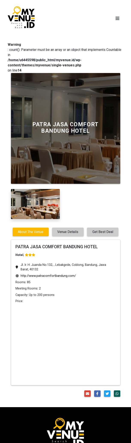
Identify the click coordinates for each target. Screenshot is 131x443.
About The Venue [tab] (30, 232)
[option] (35, 204)
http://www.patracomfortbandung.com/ (48, 276)
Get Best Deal (102, 232)
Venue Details (67, 232)
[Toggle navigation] (117, 18)
